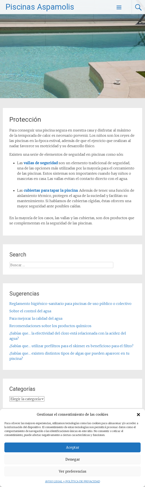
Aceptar (72, 447)
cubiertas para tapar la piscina (51, 190)
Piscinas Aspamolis (39, 7)
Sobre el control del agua (30, 311)
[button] (138, 414)
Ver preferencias (72, 471)
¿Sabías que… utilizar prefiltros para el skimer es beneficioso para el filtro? (71, 346)
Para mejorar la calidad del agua (35, 318)
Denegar (72, 459)
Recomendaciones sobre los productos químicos (50, 326)
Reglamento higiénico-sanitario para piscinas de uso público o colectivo (70, 303)
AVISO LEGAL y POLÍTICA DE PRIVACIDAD (72, 481)
